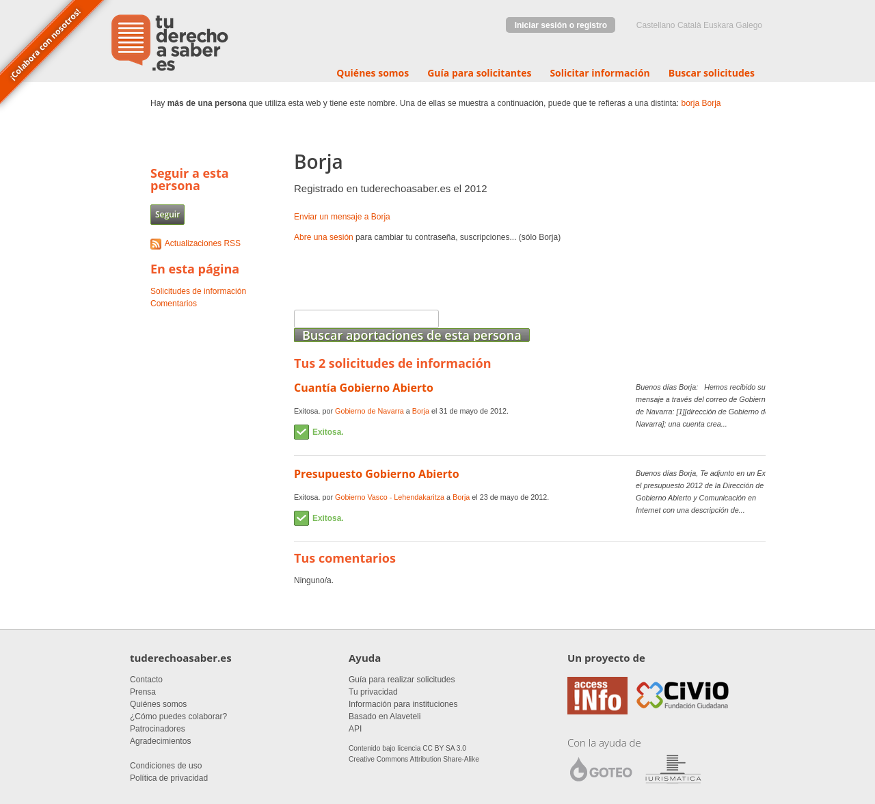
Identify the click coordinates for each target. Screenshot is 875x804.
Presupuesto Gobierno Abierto (376, 473)
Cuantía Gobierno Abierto (363, 387)
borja (690, 103)
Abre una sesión (323, 237)
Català (689, 25)
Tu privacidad (373, 692)
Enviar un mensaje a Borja (342, 217)
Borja (711, 103)
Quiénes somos (372, 72)
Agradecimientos (160, 741)
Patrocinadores (157, 729)
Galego (749, 25)
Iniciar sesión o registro (561, 25)
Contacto (146, 679)
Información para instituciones (403, 704)
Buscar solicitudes (712, 72)
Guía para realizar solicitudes (402, 679)
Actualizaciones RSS (203, 243)
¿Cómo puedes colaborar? (178, 716)
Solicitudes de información (198, 291)
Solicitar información (599, 72)
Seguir (167, 214)
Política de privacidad (169, 778)
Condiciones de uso (166, 765)
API (355, 729)
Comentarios (173, 303)
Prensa (143, 692)
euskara (718, 25)
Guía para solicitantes (479, 72)
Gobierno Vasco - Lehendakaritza (389, 497)
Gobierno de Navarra (369, 411)
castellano (655, 25)
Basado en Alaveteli (384, 716)
